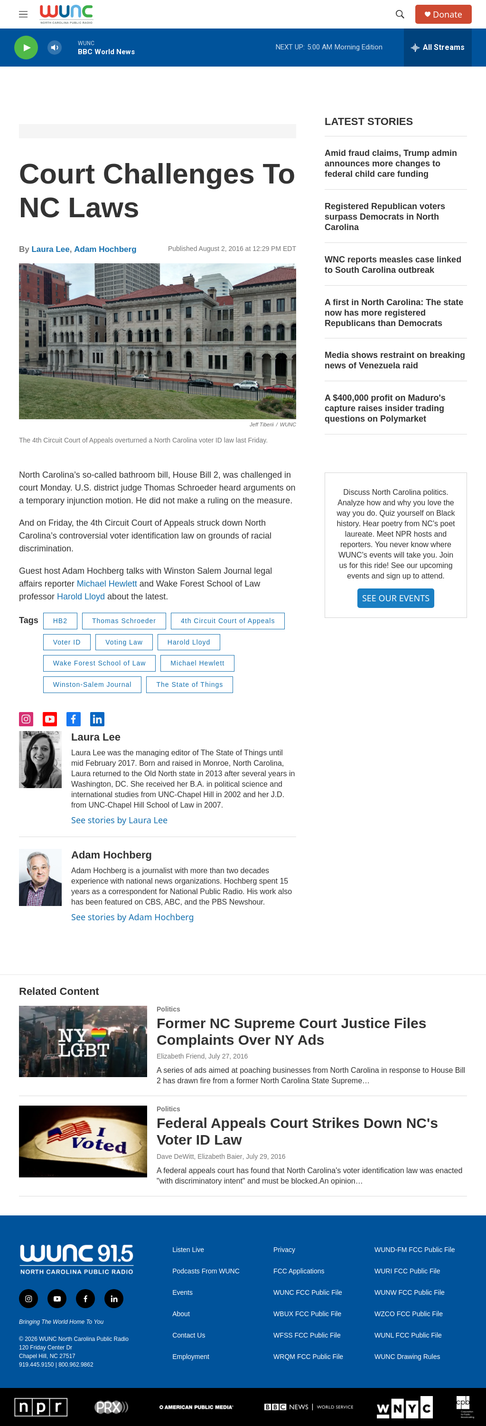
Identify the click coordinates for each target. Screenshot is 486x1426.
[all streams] (438, 48)
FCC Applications (298, 1271)
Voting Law (124, 642)
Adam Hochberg (105, 249)
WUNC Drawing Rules (407, 1356)
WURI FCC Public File (407, 1271)
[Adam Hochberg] (40, 877)
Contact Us (188, 1335)
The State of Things (189, 684)
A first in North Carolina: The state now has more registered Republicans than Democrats (394, 313)
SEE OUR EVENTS (396, 598)
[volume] (55, 47)
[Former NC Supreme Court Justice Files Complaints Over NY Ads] (83, 1041)
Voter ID (67, 642)
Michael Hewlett (107, 583)
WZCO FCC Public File (408, 1314)
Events (182, 1292)
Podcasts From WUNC (206, 1271)
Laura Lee (50, 249)
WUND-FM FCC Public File (414, 1249)
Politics (168, 1009)
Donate (447, 14)
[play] (26, 47)
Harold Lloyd (81, 596)
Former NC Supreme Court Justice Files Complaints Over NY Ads (291, 1031)
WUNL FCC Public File (408, 1335)
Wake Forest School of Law (99, 663)
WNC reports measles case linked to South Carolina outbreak (393, 265)
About (181, 1314)
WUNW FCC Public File (409, 1292)
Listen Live (188, 1249)
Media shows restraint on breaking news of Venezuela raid (395, 360)
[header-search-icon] (400, 14)
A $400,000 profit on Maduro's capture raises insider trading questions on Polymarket (385, 408)
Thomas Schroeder (124, 621)
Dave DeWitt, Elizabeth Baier (200, 1156)
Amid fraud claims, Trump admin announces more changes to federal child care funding (391, 163)
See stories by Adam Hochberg (132, 917)
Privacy (284, 1249)
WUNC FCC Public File (307, 1292)
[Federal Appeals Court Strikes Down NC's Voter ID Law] (83, 1141)
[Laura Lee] (40, 759)
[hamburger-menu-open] (23, 14)
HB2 (60, 621)
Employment (190, 1356)
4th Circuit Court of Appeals (228, 621)
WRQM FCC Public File (308, 1356)
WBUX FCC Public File (307, 1314)
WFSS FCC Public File (307, 1335)
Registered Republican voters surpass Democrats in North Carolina (385, 217)
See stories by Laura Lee (119, 820)
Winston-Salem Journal (92, 684)
